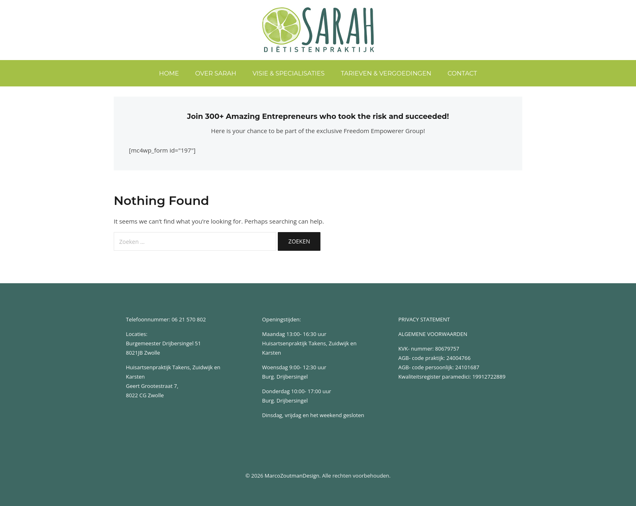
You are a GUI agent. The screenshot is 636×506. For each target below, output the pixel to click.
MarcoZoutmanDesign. (293, 475)
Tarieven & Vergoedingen (386, 73)
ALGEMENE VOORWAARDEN (432, 334)
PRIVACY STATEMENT (424, 319)
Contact (462, 73)
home (169, 73)
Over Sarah (215, 73)
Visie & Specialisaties (288, 73)
